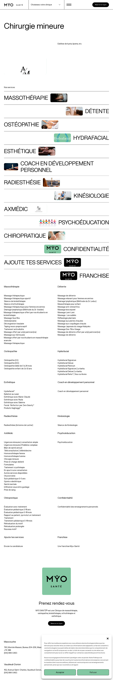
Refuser (93, 672)
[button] (107, 638)
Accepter (60, 672)
